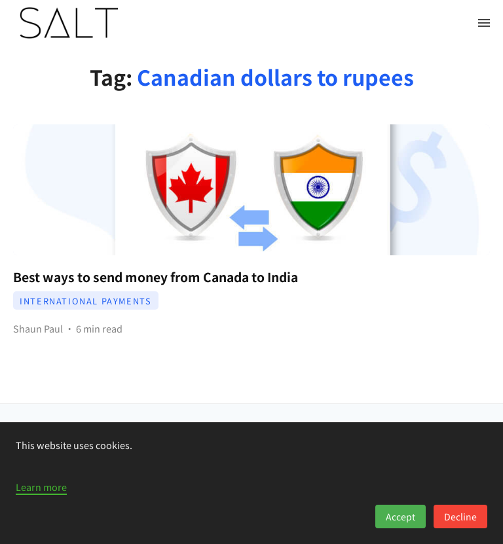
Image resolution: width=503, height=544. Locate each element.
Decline (460, 516)
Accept (400, 516)
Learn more (41, 487)
